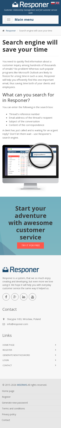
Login (6, 360)
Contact (7, 365)
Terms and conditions (13, 408)
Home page (8, 344)
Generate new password (16, 355)
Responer (11, 30)
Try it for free (30, 245)
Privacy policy (9, 414)
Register (7, 349)
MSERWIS (22, 384)
